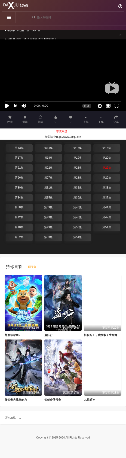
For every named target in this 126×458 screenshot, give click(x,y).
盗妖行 (48, 335)
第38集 (19, 207)
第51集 (106, 227)
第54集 (77, 237)
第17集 (19, 157)
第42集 (19, 217)
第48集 (19, 227)
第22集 (48, 167)
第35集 (48, 197)
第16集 (106, 148)
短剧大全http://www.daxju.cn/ (63, 136)
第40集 (77, 207)
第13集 (19, 148)
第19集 (77, 157)
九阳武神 (89, 399)
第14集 (48, 148)
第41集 (106, 207)
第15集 (77, 148)
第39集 (48, 207)
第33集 (106, 187)
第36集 (77, 197)
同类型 (32, 267)
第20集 (106, 157)
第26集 (19, 177)
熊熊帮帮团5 (12, 335)
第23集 (77, 167)
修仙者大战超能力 (16, 399)
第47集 (106, 217)
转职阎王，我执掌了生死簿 (100, 335)
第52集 (19, 237)
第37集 (106, 197)
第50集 (77, 227)
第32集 (77, 187)
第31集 (48, 187)
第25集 (106, 167)
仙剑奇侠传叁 (52, 399)
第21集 (19, 167)
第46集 (77, 217)
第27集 (48, 177)
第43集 (48, 217)
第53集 (48, 237)
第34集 (19, 197)
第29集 (106, 177)
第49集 (48, 227)
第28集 (77, 177)
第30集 (19, 187)
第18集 (48, 157)
